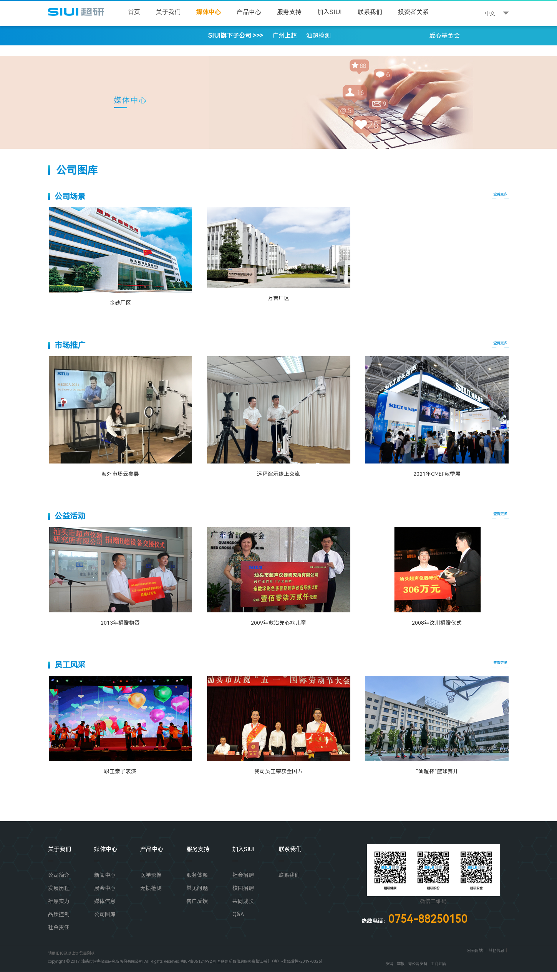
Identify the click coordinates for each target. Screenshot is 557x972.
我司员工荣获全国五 (278, 771)
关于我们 (168, 12)
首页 (134, 12)
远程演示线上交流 (278, 474)
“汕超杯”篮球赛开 (437, 771)
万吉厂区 (278, 298)
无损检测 (151, 888)
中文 (489, 13)
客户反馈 (197, 901)
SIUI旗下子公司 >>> (176, 35)
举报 (400, 964)
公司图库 (105, 914)
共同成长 (243, 901)
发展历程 (59, 888)
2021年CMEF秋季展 (437, 474)
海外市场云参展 (120, 474)
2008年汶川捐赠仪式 (437, 623)
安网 (389, 964)
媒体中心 (208, 12)
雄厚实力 (59, 901)
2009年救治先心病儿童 (278, 623)
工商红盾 (438, 964)
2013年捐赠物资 (120, 623)
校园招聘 (243, 888)
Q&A (238, 914)
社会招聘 (243, 875)
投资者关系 (413, 12)
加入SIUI (329, 12)
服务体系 (197, 875)
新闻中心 (105, 875)
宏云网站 (474, 951)
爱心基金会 (444, 35)
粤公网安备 (417, 964)
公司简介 (59, 875)
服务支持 (289, 12)
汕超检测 (318, 35)
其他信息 (496, 951)
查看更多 (500, 194)
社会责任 (59, 927)
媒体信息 (105, 901)
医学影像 (151, 875)
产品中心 (249, 12)
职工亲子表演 (120, 771)
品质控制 (59, 914)
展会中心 (105, 888)
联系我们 (370, 12)
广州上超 (284, 35)
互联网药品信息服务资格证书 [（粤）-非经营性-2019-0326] (269, 961)
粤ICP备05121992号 (198, 961)
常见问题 (197, 888)
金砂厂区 (120, 303)
